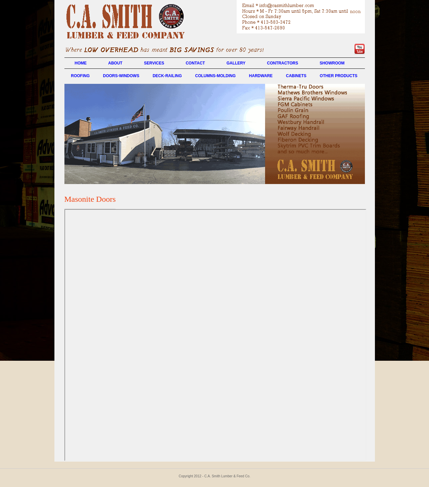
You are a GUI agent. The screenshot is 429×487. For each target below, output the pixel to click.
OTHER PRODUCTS (339, 76)
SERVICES (154, 63)
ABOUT (115, 63)
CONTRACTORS (282, 63)
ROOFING (80, 76)
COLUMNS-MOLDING (215, 76)
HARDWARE (261, 76)
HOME (81, 63)
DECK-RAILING (167, 76)
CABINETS (296, 76)
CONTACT (195, 63)
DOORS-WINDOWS (121, 76)
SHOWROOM (332, 63)
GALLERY (235, 63)
